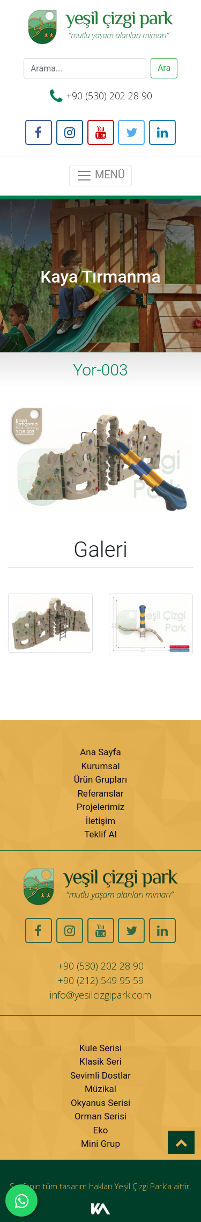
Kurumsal (100, 766)
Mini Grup (100, 1143)
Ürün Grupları (100, 779)
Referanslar (100, 793)
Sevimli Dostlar (100, 1075)
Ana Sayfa (100, 752)
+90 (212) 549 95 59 (100, 980)
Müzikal (100, 1088)
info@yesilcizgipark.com (100, 994)
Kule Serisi (100, 1048)
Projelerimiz (101, 806)
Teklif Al (100, 834)
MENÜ (100, 176)
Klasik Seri (100, 1061)
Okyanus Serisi (100, 1102)
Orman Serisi (100, 1116)
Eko (100, 1130)
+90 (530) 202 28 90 (109, 95)
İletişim (100, 820)
